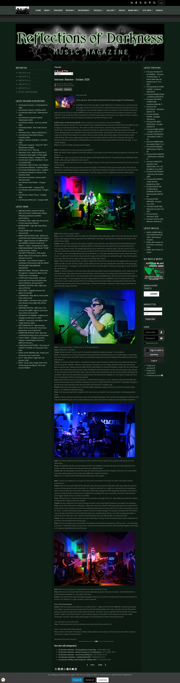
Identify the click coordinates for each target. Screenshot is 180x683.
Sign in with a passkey (154, 352)
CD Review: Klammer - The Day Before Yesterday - (84, 649)
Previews (58, 10)
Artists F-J (24, 76)
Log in (154, 360)
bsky (161, 3)
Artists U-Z (25, 88)
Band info (134, 11)
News (48, 11)
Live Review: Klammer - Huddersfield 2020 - (81, 657)
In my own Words (28, 92)
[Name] (153, 309)
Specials (99, 11)
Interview (58, 89)
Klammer (68, 89)
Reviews (71, 11)
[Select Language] (63, 73)
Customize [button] (102, 680)
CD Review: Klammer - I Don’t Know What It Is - (82, 654)
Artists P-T (25, 84)
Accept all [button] (77, 680)
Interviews (84, 11)
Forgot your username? (151, 371)
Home (38, 10)
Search (159, 10)
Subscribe (150, 319)
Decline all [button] (89, 680)
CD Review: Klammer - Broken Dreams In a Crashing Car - (86, 652)
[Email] (153, 313)
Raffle (122, 10)
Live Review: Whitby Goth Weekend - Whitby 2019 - (84, 659)
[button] (56, 669)
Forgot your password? (151, 366)
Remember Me (152, 343)
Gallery (111, 11)
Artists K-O (25, 80)
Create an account (155, 375)
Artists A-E (24, 72)
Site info (148, 11)
